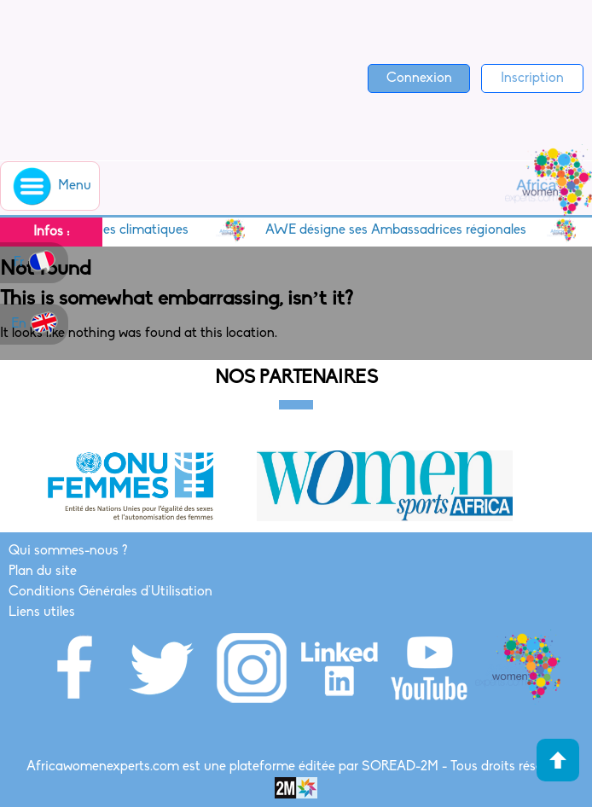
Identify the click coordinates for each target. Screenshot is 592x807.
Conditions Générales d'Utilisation (110, 592)
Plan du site (43, 571)
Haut (558, 760)
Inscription (532, 78)
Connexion (419, 78)
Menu (50, 186)
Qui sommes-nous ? (68, 551)
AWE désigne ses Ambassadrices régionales (400, 230)
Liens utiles (42, 612)
